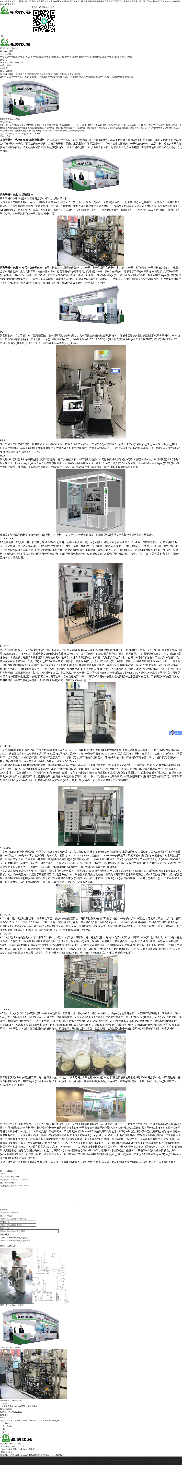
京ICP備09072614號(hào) (50, 1420)
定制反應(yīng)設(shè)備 (61, 57)
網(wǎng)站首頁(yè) (8, 48)
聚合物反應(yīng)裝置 (123, 57)
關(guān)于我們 (6, 51)
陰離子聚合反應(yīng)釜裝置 (18, 1240)
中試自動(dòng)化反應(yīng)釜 (37, 57)
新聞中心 (4, 60)
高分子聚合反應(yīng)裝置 (17, 1237)
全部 (2, 77)
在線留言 (4, 68)
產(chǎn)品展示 (6, 54)
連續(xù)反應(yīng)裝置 (81, 57)
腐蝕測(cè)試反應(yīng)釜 (102, 57)
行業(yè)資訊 (17, 62)
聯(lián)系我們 (6, 71)
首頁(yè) (19, 74)
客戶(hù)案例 (5, 65)
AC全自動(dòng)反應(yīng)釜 (12, 57)
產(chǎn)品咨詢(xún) (8, 133)
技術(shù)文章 (6, 62)
